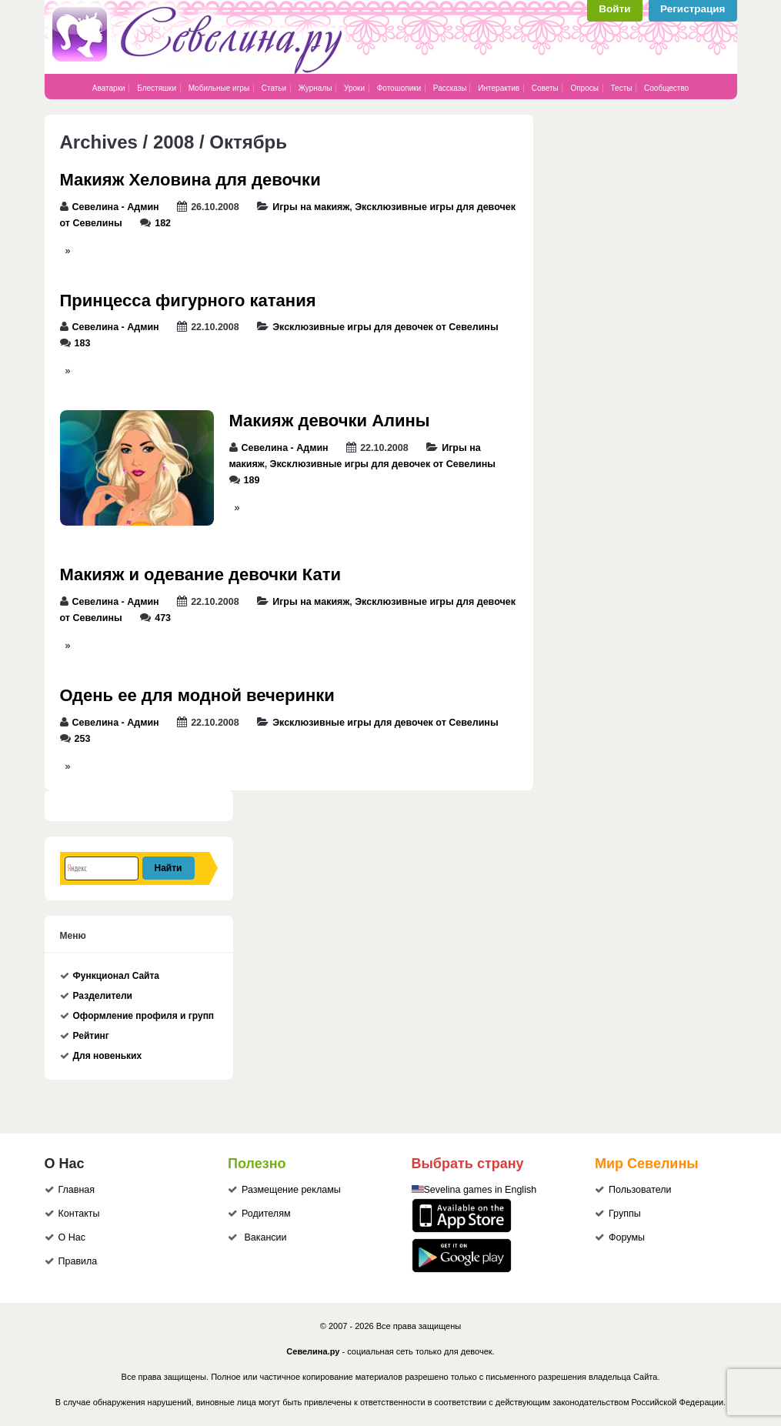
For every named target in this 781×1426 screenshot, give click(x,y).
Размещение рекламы (291, 1189)
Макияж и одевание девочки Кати (201, 574)
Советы (545, 88)
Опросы (584, 88)
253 (83, 738)
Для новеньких (107, 1055)
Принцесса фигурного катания (188, 300)
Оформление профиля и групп (144, 1015)
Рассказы (451, 88)
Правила (78, 1261)
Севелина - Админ (115, 207)
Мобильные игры (219, 88)
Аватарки (108, 88)
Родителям (266, 1213)
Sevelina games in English (480, 1189)
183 (83, 343)
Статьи (274, 88)
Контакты (79, 1213)
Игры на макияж (310, 207)
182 (163, 223)
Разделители (102, 995)
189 (252, 480)
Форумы (627, 1237)
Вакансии (265, 1237)
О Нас (71, 1237)
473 (163, 618)
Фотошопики (399, 88)
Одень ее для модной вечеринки (197, 695)
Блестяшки (156, 88)
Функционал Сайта (116, 975)
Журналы (315, 88)
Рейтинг (91, 1035)
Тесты (621, 88)
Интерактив (498, 88)
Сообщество (666, 88)
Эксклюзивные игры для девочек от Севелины (385, 327)
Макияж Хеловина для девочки (190, 179)
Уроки (354, 88)
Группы (625, 1213)
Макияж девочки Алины (329, 420)
